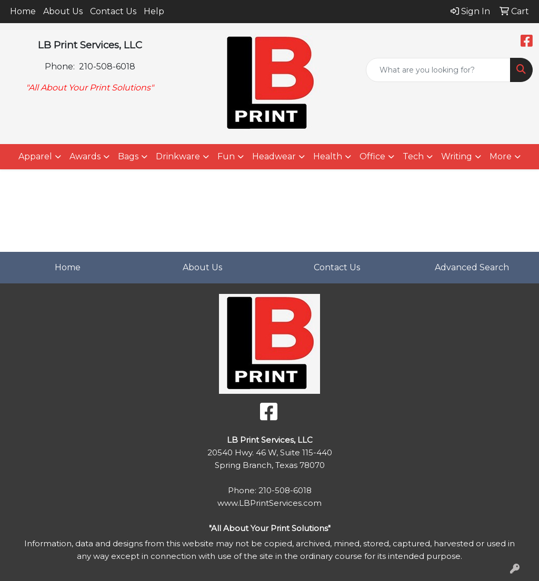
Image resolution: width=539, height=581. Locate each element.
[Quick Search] (438, 70)
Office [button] (372, 156)
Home (23, 11)
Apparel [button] (35, 156)
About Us (63, 11)
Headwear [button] (274, 156)
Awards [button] (85, 156)
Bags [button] (128, 156)
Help (154, 11)
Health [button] (327, 156)
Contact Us (113, 11)
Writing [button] (456, 156)
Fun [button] (226, 156)
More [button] (501, 156)
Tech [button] (413, 156)
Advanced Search (472, 267)
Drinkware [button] (178, 156)
